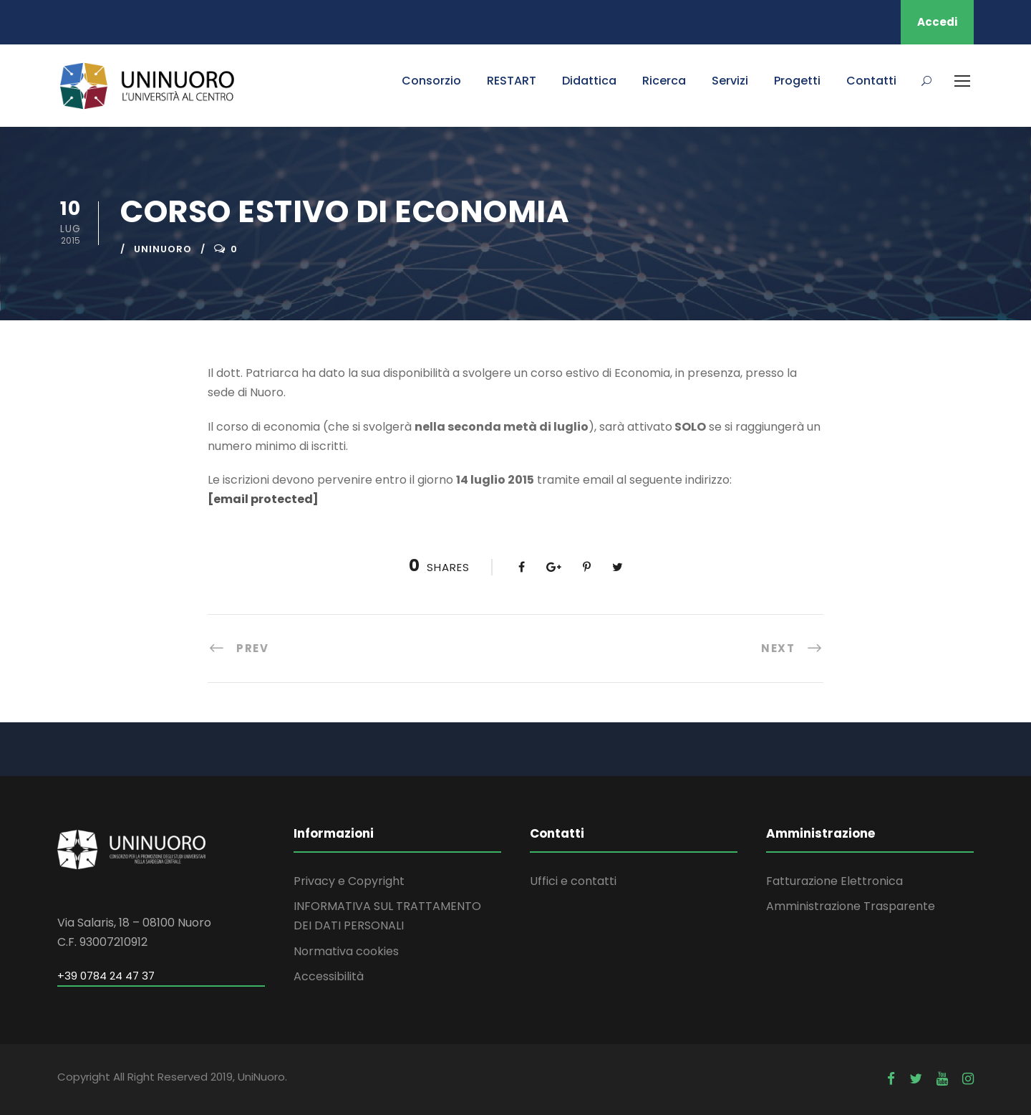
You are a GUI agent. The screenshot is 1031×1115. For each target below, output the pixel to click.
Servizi (730, 80)
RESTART (511, 80)
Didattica (589, 80)
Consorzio (431, 80)
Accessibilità (329, 976)
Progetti (797, 80)
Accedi (937, 21)
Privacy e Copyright (349, 881)
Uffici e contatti (573, 881)
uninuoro (163, 249)
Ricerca (664, 80)
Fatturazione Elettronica (834, 881)
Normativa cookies (346, 951)
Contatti (871, 80)
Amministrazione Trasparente (850, 906)
